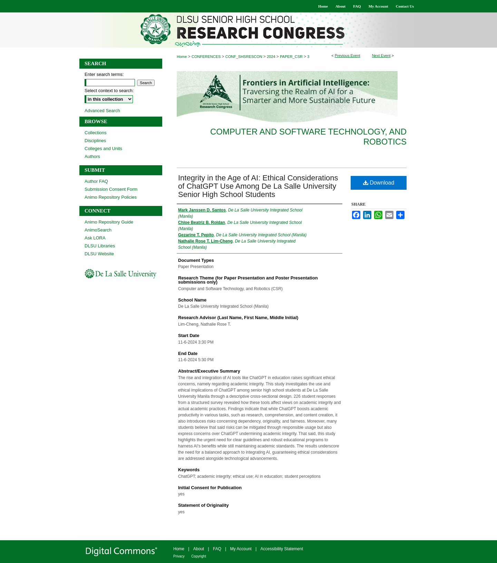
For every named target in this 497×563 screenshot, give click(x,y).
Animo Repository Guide (109, 222)
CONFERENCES (207, 57)
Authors (92, 156)
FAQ (217, 548)
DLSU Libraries (100, 245)
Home (182, 57)
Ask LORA (95, 237)
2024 (271, 57)
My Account (241, 548)
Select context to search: (109, 90)
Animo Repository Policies (111, 197)
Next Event (381, 55)
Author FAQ (96, 181)
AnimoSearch (98, 230)
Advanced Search (102, 110)
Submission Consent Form (111, 189)
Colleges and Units (103, 148)
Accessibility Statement (282, 548)
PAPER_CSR (292, 57)
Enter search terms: (104, 74)
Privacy (179, 556)
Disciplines (95, 140)
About (198, 548)
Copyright (198, 556)
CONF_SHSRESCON (244, 57)
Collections (96, 132)
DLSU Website (99, 253)
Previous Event (347, 55)
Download (378, 183)
